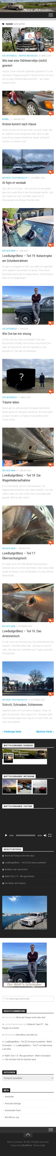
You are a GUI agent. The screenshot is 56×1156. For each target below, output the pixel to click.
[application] (28, 823)
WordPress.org (12, 1117)
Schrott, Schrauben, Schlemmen (22, 705)
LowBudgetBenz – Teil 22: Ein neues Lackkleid (25, 862)
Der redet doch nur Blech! (14, 178)
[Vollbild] (49, 835)
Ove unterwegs (9, 56)
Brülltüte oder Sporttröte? (16, 869)
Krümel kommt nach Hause (19, 124)
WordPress (27, 1145)
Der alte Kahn (8, 251)
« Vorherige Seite (11, 731)
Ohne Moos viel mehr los (26, 1034)
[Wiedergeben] (6, 835)
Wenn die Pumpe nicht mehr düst (19, 855)
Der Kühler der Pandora (15, 883)
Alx (43, 1145)
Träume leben (10, 402)
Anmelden (9, 1096)
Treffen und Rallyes (28, 56)
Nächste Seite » (45, 731)
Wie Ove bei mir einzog (16, 334)
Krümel (5, 119)
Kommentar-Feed (12, 1110)
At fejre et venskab (14, 183)
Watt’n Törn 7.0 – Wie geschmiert (19, 876)
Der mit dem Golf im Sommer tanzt (21, 1059)
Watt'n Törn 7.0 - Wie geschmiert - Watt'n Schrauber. (28, 1055)
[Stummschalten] (45, 835)
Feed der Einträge (13, 1103)
